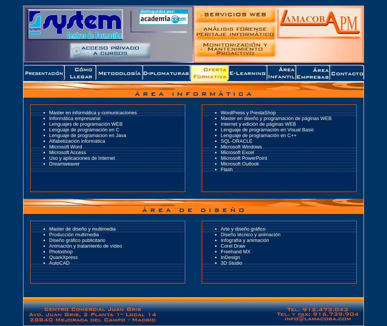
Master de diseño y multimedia (82, 229)
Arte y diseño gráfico (243, 229)
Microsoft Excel (237, 152)
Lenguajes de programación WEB (85, 124)
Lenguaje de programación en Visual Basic (267, 130)
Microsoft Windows (241, 147)
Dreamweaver (64, 164)
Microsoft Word (65, 147)
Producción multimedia (74, 234)
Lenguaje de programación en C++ (259, 135)
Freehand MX (236, 251)
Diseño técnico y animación (250, 234)
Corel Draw (233, 246)
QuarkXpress (63, 257)
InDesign (230, 257)
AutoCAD (59, 263)
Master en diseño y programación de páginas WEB (276, 118)
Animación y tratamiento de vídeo (85, 246)
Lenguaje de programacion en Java (87, 135)
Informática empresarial (75, 118)
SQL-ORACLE (236, 141)
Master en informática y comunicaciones (93, 112)
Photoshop (61, 251)
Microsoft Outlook (240, 164)
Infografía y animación (245, 240)
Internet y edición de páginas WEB (258, 124)
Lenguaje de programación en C (84, 130)
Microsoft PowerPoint (244, 158)
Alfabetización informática (77, 141)
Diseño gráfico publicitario (77, 240)
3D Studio (231, 263)
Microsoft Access (67, 152)
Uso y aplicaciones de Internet (82, 158)
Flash (227, 169)
